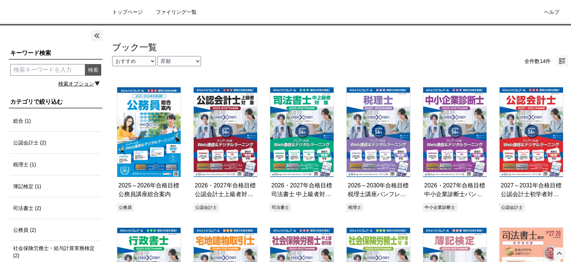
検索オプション (76, 84)
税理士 (354, 207)
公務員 (125, 207)
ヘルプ (551, 12)
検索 (93, 70)
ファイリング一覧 (176, 12)
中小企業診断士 (440, 207)
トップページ (127, 12)
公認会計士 (206, 207)
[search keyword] (47, 70)
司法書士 (280, 207)
